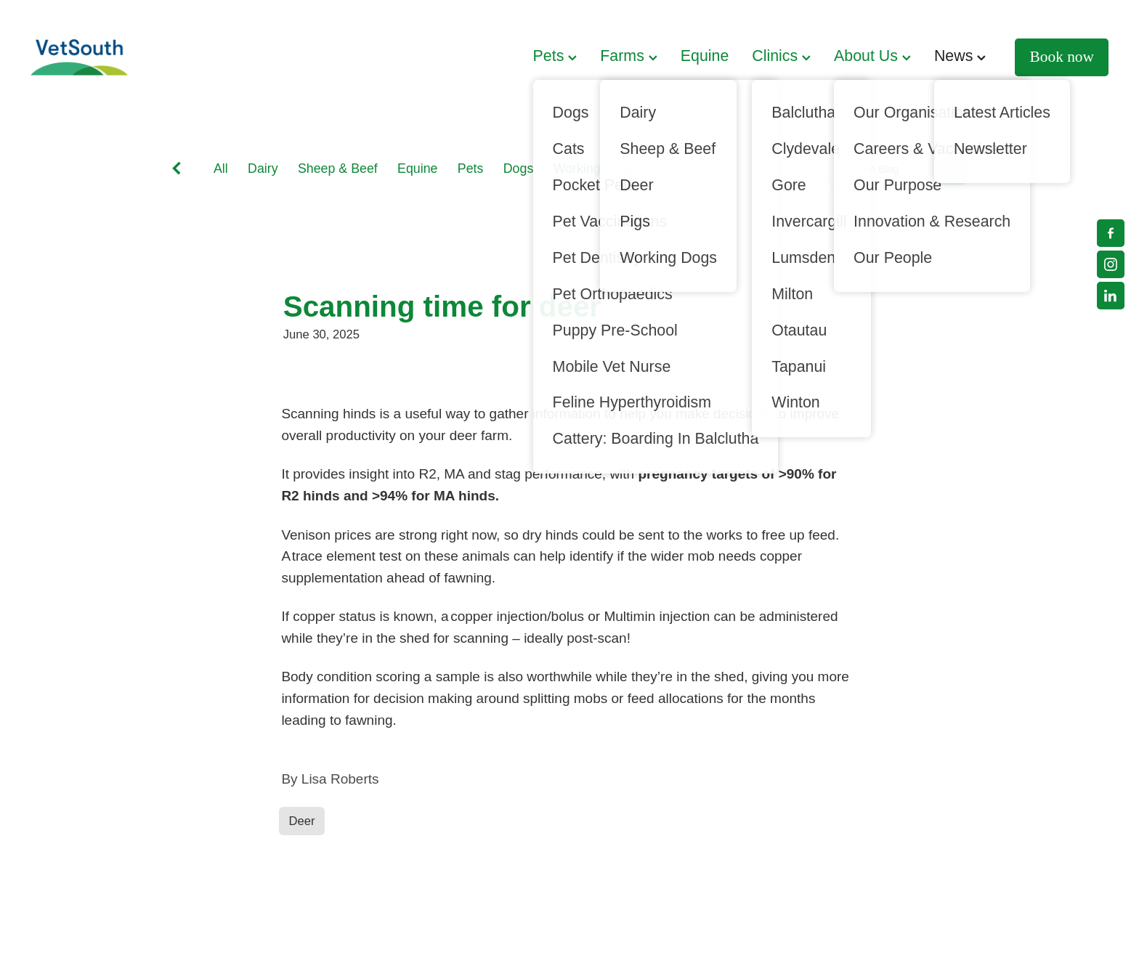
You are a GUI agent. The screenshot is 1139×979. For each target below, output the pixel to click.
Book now (1062, 56)
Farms (628, 56)
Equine (705, 56)
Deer (714, 168)
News (960, 56)
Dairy (263, 168)
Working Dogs (594, 168)
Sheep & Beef (338, 168)
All (221, 168)
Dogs (518, 168)
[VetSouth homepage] (138, 57)
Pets (555, 56)
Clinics (781, 56)
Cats (667, 168)
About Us (872, 56)
